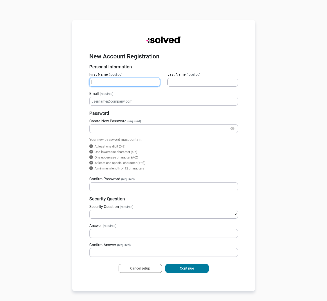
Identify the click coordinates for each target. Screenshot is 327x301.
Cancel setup (140, 268)
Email (101, 93)
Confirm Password (112, 179)
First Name (106, 74)
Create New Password (115, 121)
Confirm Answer (110, 245)
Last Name (183, 74)
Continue (187, 268)
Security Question (111, 206)
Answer (103, 225)
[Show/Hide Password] (232, 128)
